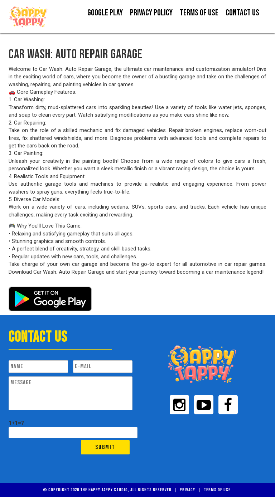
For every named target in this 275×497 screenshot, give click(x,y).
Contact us (242, 13)
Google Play (105, 13)
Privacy (187, 490)
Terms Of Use (199, 13)
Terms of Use (217, 490)
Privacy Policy (151, 13)
